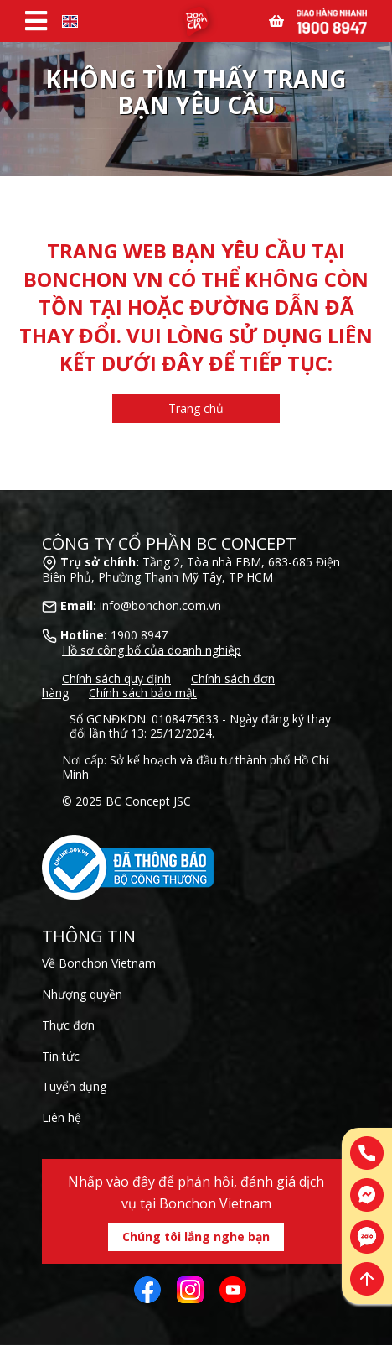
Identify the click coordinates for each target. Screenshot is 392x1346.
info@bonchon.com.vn (160, 605)
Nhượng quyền (82, 994)
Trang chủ (196, 408)
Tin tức (61, 1056)
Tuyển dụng (74, 1086)
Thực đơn (68, 1025)
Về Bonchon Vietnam (99, 963)
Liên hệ (61, 1117)
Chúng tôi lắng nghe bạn (196, 1236)
